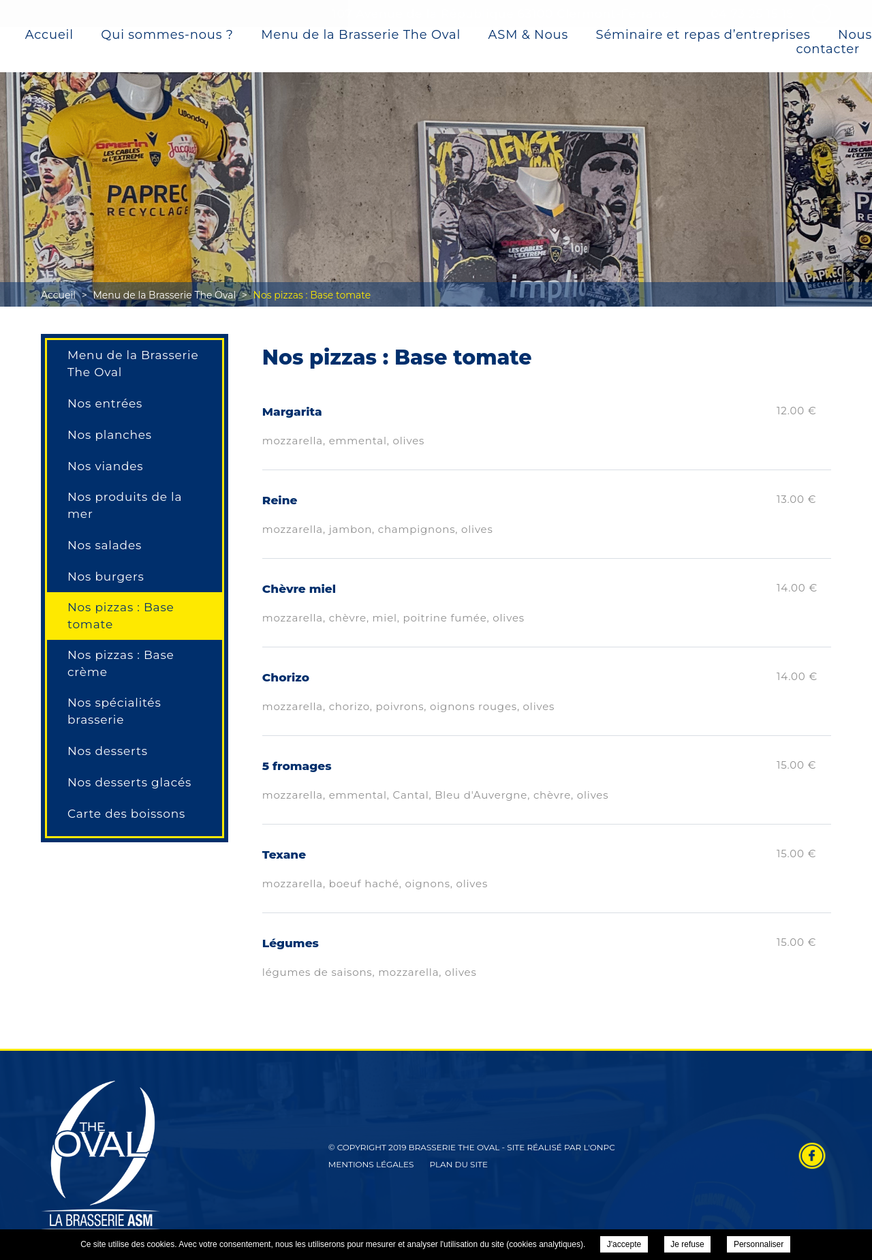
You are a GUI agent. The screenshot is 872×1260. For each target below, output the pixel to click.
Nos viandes (105, 466)
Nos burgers (105, 576)
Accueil (49, 35)
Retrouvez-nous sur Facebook (812, 1155)
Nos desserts (107, 751)
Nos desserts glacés (129, 782)
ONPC (602, 1147)
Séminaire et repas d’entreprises (703, 35)
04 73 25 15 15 (752, 13)
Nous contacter (834, 42)
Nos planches (109, 435)
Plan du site (458, 1164)
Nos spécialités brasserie (114, 711)
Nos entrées (104, 403)
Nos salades (104, 545)
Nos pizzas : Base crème (120, 663)
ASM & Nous (528, 35)
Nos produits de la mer (124, 505)
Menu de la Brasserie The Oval (361, 35)
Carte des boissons (126, 813)
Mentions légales (371, 1164)
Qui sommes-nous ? (167, 35)
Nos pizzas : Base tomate (120, 615)
